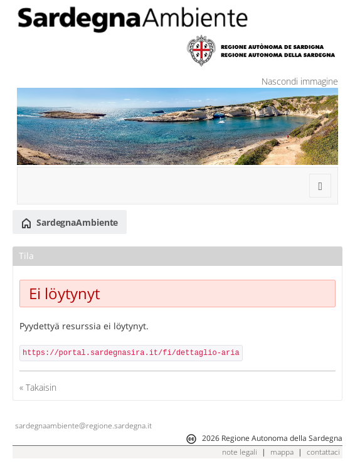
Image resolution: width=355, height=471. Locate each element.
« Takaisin (37, 387)
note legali (239, 452)
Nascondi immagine (300, 81)
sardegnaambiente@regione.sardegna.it (83, 425)
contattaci (323, 452)
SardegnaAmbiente (69, 222)
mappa (282, 452)
